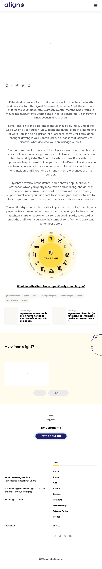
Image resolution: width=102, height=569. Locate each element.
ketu (35, 296)
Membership (60, 505)
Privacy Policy (60, 511)
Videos (56, 488)
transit (79, 296)
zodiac (24, 300)
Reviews (57, 499)
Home (56, 471)
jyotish (26, 296)
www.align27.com (14, 499)
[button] (95, 5)
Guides (57, 494)
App (55, 482)
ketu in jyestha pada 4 (49, 296)
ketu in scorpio (67, 296)
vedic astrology (12, 300)
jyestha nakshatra (13, 296)
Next (58, 393)
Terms (56, 516)
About (56, 477)
